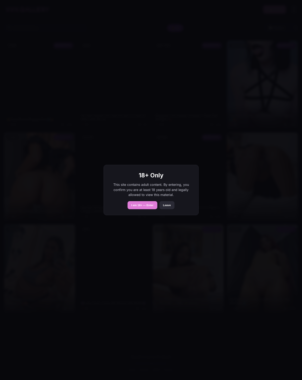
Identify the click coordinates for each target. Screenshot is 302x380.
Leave (167, 205)
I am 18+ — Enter (142, 205)
